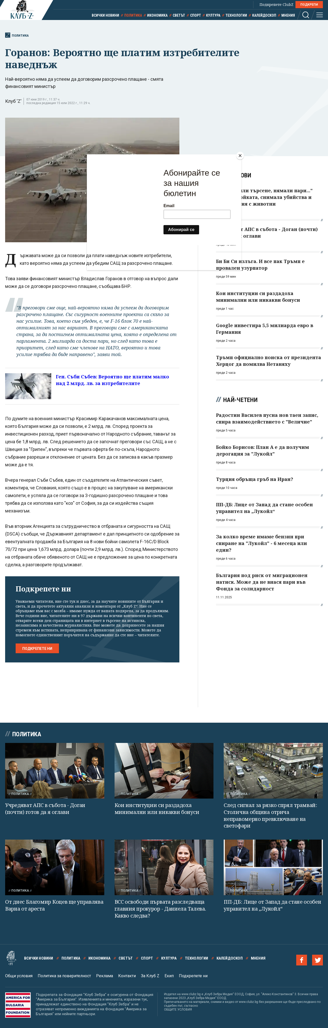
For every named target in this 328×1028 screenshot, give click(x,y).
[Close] (240, 155)
